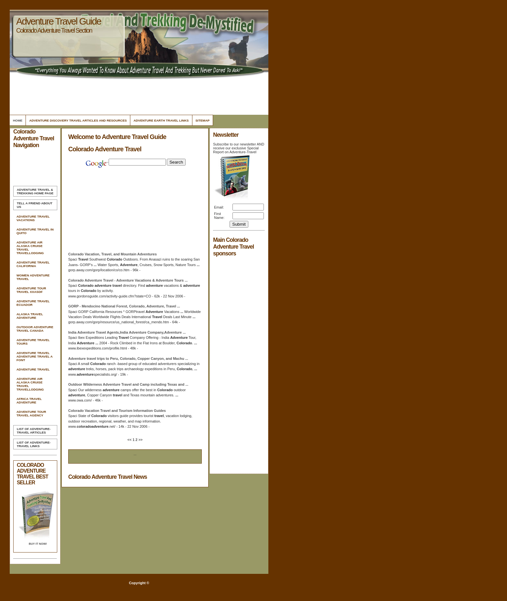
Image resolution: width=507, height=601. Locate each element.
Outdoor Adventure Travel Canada (34, 328)
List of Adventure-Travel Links (33, 444)
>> (140, 440)
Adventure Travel (32, 369)
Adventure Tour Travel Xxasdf (31, 290)
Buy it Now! (38, 543)
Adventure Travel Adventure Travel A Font (34, 356)
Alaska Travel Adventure (29, 315)
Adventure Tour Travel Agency (31, 413)
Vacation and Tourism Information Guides (117, 411)
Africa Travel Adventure (29, 400)
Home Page (35, 191)
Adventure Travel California (32, 264)
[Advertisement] (138, 95)
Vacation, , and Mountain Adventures (112, 254)
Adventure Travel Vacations (32, 218)
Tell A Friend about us (34, 205)
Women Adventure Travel (32, 277)
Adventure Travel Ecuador (32, 302)
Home (17, 120)
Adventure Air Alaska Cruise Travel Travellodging (30, 248)
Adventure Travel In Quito (35, 231)
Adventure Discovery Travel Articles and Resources (78, 120)
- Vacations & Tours (128, 280)
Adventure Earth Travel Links (161, 120)
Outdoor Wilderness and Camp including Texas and (128, 384)
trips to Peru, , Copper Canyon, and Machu (128, 358)
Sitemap (203, 120)
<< (130, 440)
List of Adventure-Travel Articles (33, 430)
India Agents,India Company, (127, 332)
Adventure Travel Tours (32, 341)
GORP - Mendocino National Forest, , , (124, 306)
